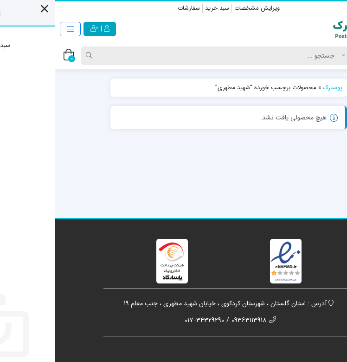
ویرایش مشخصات (202, 8)
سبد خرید (162, 8)
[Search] (166, 55)
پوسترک (277, 87)
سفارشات (133, 8)
